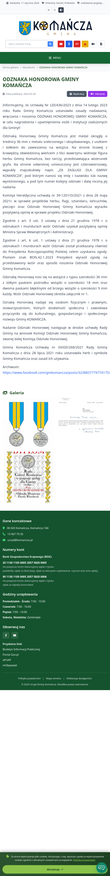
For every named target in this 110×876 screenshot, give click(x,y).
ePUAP (7, 660)
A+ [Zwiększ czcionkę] (49, 9)
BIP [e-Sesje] (77, 43)
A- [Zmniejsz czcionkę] (55, 9)
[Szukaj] (50, 44)
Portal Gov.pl (11, 654)
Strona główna (11, 67)
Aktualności (29, 67)
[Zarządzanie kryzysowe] (85, 44)
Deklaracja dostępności (79, 678)
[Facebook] (69, 44)
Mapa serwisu (53, 678)
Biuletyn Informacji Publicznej (21, 649)
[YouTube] (61, 44)
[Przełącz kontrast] (61, 10)
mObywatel (10, 665)
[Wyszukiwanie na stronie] (30, 44)
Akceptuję (55, 869)
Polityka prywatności (29, 678)
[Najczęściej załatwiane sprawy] (93, 44)
